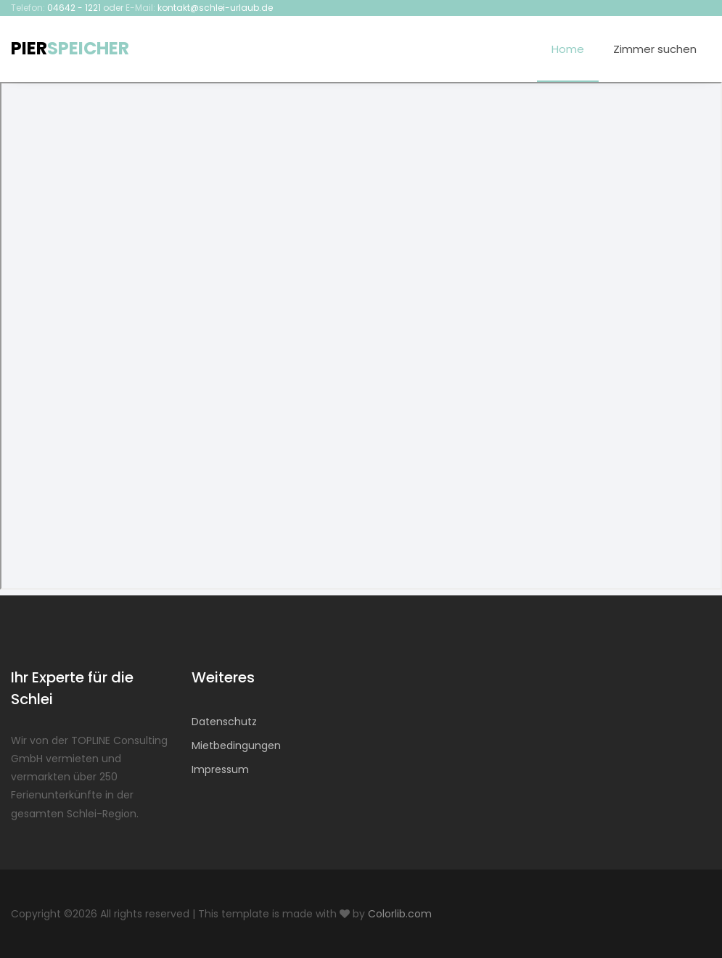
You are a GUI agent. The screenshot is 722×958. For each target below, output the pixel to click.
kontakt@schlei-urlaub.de (215, 7)
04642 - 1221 (74, 7)
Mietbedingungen (236, 745)
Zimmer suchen (655, 49)
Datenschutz (224, 721)
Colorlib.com (400, 914)
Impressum (220, 769)
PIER (70, 48)
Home (567, 49)
